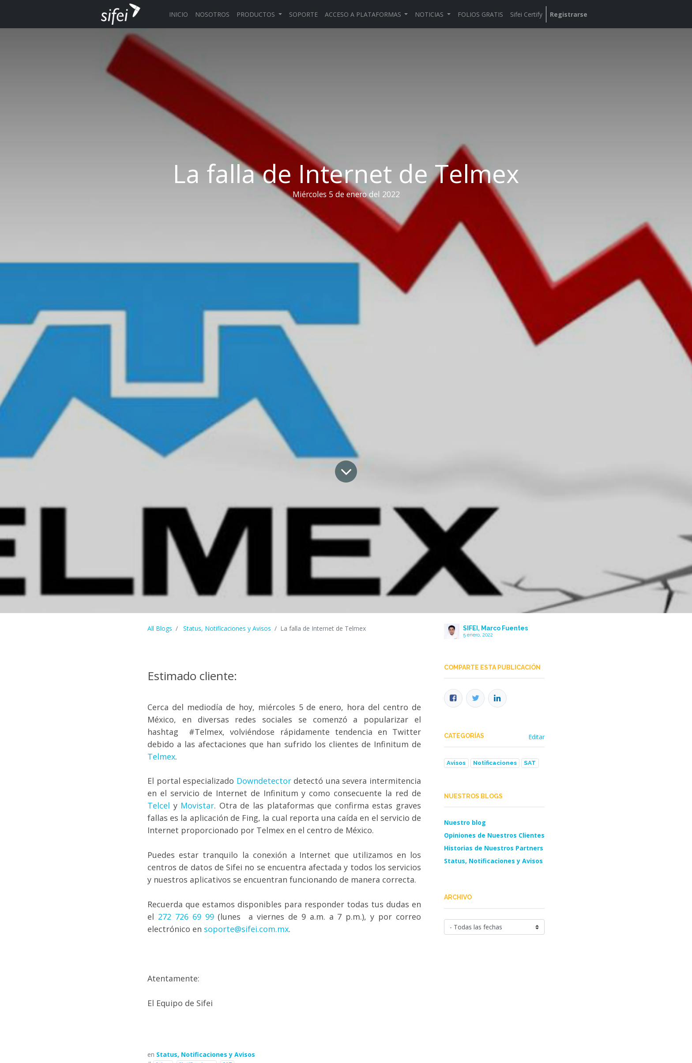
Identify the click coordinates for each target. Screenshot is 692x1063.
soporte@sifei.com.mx (246, 929)
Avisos (456, 763)
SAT (530, 763)
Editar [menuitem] (536, 737)
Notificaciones (495, 763)
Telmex (161, 756)
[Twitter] (475, 698)
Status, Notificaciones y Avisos (227, 628)
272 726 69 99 (186, 916)
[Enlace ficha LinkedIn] (497, 698)
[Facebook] (453, 698)
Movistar (197, 805)
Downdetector (264, 780)
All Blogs (159, 628)
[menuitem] (178, 14)
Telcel (158, 805)
